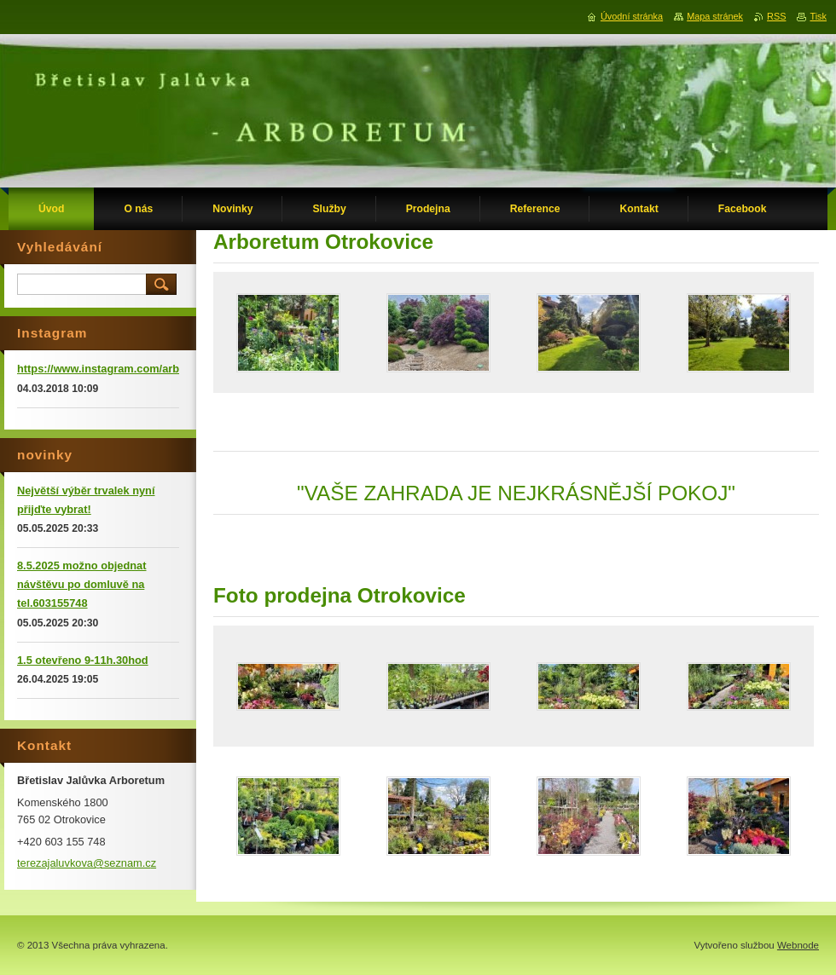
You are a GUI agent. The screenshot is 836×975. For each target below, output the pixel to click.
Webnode (798, 945)
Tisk (818, 16)
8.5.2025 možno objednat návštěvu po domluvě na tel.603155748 (81, 584)
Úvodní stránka (632, 16)
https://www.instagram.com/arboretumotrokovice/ (146, 368)
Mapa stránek (715, 16)
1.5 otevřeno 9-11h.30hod (82, 660)
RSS (776, 16)
